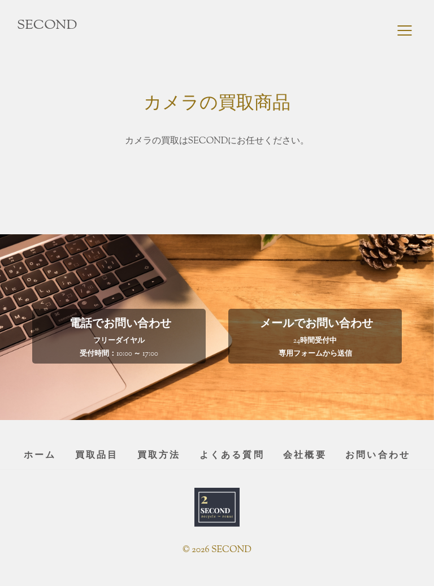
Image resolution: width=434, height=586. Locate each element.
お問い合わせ (377, 455)
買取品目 (97, 455)
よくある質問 (231, 455)
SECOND (47, 25)
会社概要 (305, 455)
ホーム (40, 455)
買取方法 (159, 455)
